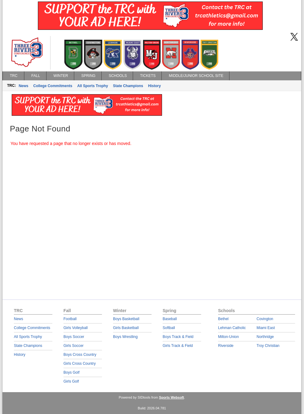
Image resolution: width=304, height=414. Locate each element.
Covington (265, 319)
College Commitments (52, 86)
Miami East (266, 328)
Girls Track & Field (178, 346)
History (154, 86)
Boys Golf (71, 372)
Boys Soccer (73, 337)
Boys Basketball (126, 319)
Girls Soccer (73, 346)
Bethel (223, 319)
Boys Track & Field (178, 337)
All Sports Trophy (92, 86)
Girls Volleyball (75, 328)
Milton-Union (228, 337)
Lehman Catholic (232, 328)
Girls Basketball (126, 328)
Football (70, 319)
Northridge (265, 337)
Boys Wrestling (125, 337)
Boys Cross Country (79, 354)
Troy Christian (268, 346)
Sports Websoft (171, 397)
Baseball (170, 319)
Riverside (225, 346)
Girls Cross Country (79, 363)
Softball (169, 328)
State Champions (128, 86)
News (23, 86)
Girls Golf (71, 381)
